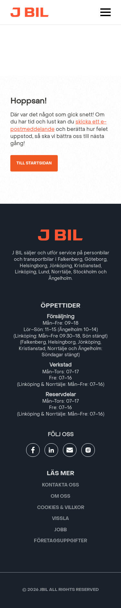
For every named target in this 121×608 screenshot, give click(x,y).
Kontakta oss (60, 485)
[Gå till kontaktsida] (69, 450)
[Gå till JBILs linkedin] (51, 450)
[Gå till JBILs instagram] (88, 450)
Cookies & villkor (60, 508)
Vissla (60, 518)
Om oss (60, 496)
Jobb (60, 530)
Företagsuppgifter (60, 541)
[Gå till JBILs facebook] (33, 450)
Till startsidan (34, 163)
